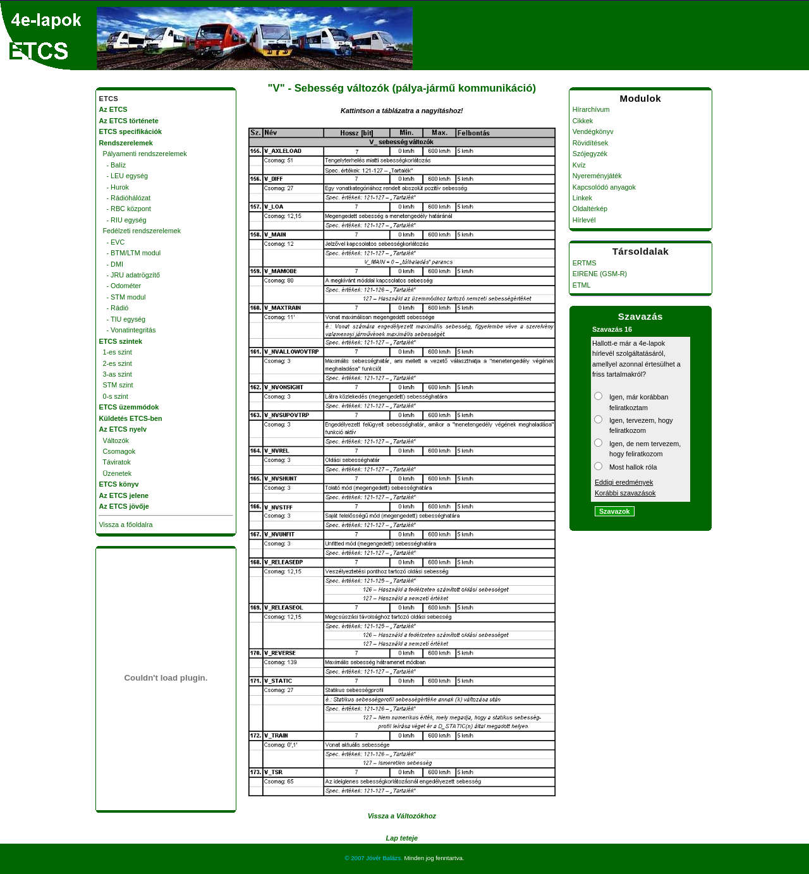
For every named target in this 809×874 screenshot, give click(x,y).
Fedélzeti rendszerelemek (140, 230)
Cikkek (583, 120)
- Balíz (112, 165)
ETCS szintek (120, 341)
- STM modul (122, 297)
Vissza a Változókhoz (402, 816)
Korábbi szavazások (625, 493)
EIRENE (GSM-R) (600, 273)
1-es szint (115, 352)
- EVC (112, 242)
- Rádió (114, 308)
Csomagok (117, 451)
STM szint (116, 385)
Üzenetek (115, 473)
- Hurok (114, 187)
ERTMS (585, 263)
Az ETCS (113, 109)
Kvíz (579, 165)
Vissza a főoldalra (126, 524)
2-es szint (115, 363)
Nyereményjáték (597, 175)
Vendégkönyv (593, 131)
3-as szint (115, 374)
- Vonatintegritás (127, 330)
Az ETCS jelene (124, 495)
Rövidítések (590, 143)
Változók (114, 440)
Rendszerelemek (126, 143)
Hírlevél (584, 220)
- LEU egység (123, 175)
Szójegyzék (590, 153)
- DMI (111, 264)
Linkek (582, 198)
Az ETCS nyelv (123, 429)
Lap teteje (402, 838)
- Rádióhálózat (125, 198)
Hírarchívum (591, 109)
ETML (582, 285)
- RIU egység (123, 220)
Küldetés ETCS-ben (130, 418)
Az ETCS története (129, 120)
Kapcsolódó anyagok (604, 187)
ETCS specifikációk (130, 131)
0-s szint (113, 396)
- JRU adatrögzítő (130, 275)
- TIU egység (122, 319)
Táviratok (115, 462)
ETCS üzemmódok (129, 407)
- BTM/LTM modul (130, 253)
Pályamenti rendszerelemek (143, 153)
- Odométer (120, 285)
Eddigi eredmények (624, 482)
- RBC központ (125, 208)
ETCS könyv (119, 484)
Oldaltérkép (590, 208)
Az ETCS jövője (124, 506)
